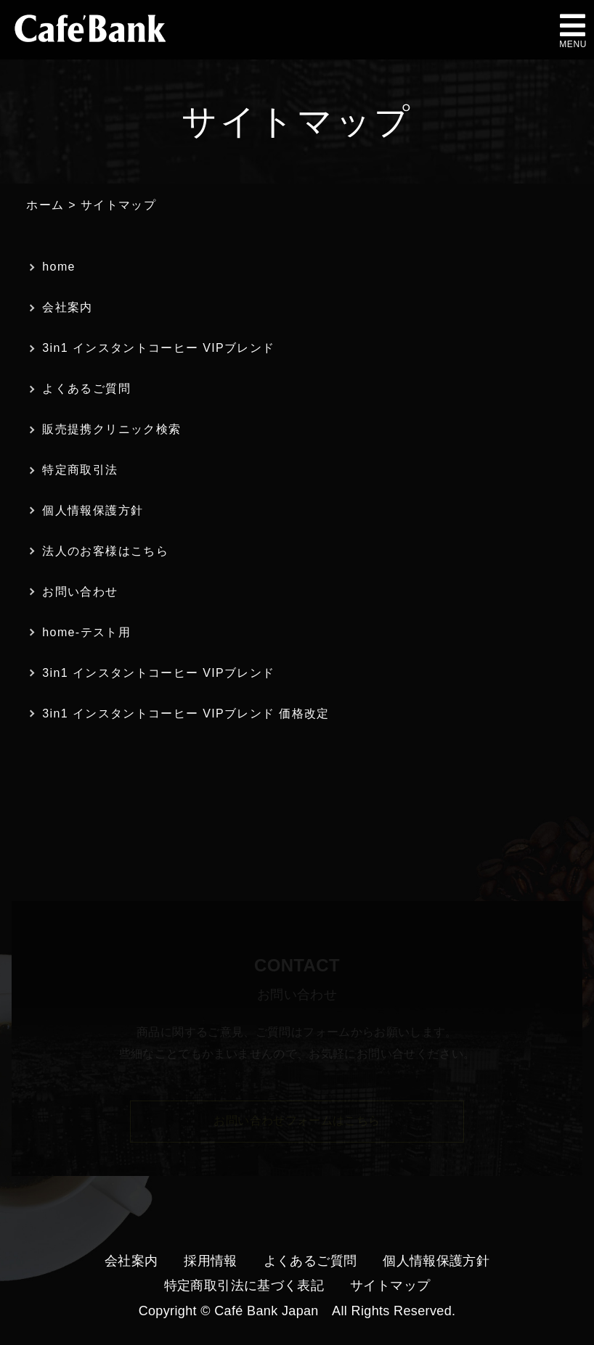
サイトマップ (390, 1285)
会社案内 (67, 307)
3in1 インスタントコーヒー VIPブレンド (158, 348)
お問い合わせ (80, 591)
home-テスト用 (86, 632)
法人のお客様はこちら (105, 551)
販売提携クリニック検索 (111, 429)
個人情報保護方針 (92, 510)
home (58, 266)
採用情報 (210, 1261)
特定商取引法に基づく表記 (244, 1285)
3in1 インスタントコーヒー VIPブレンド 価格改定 (185, 713)
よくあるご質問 (86, 388)
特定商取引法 (80, 470)
